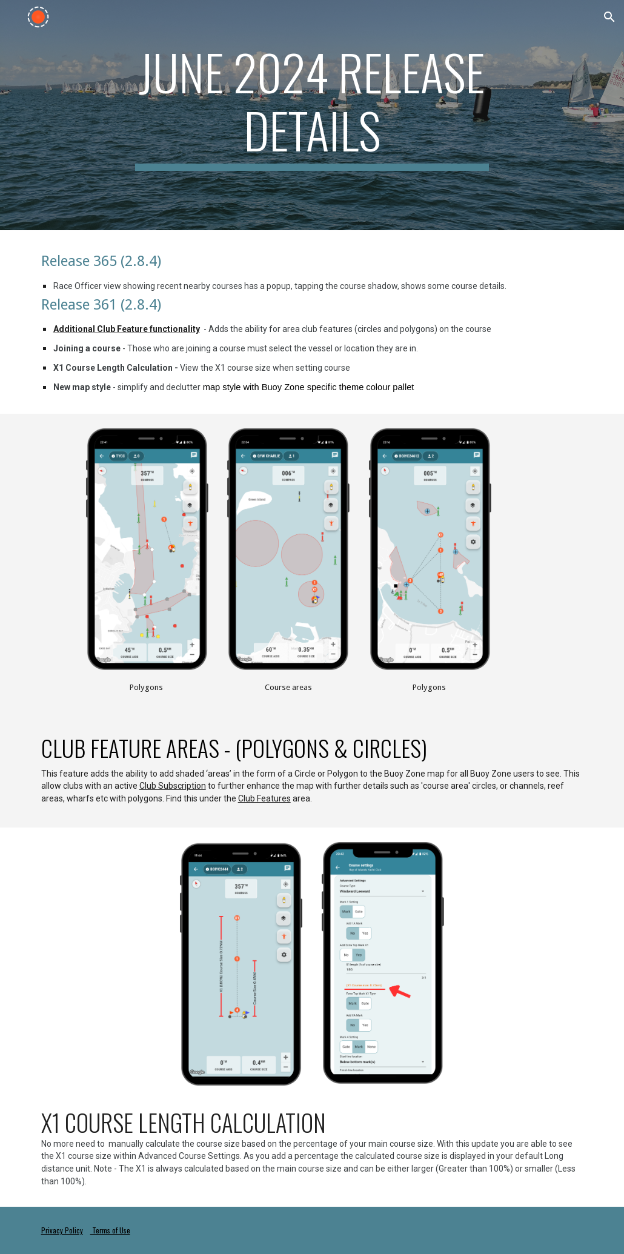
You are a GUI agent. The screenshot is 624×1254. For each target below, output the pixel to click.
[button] (609, 17)
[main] (311, 106)
